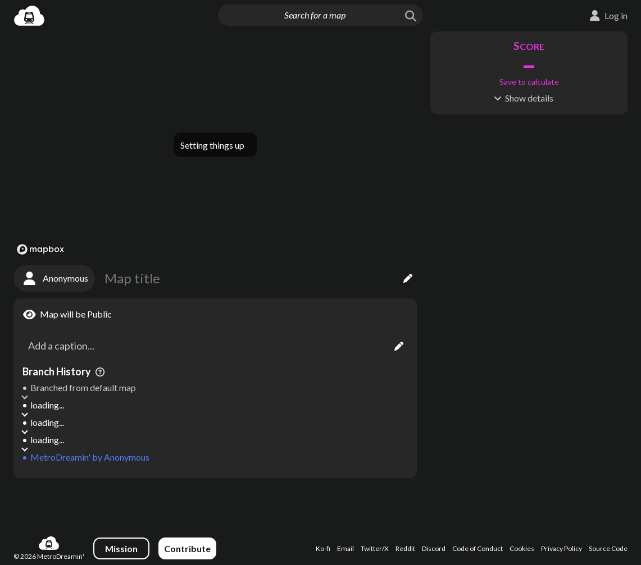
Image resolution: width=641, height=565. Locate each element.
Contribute (187, 548)
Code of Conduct (477, 548)
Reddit (405, 548)
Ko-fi (323, 548)
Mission (121, 548)
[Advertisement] (215, 501)
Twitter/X (375, 548)
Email (345, 548)
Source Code (608, 548)
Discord (433, 548)
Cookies (522, 548)
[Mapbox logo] (40, 249)
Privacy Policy (561, 548)
